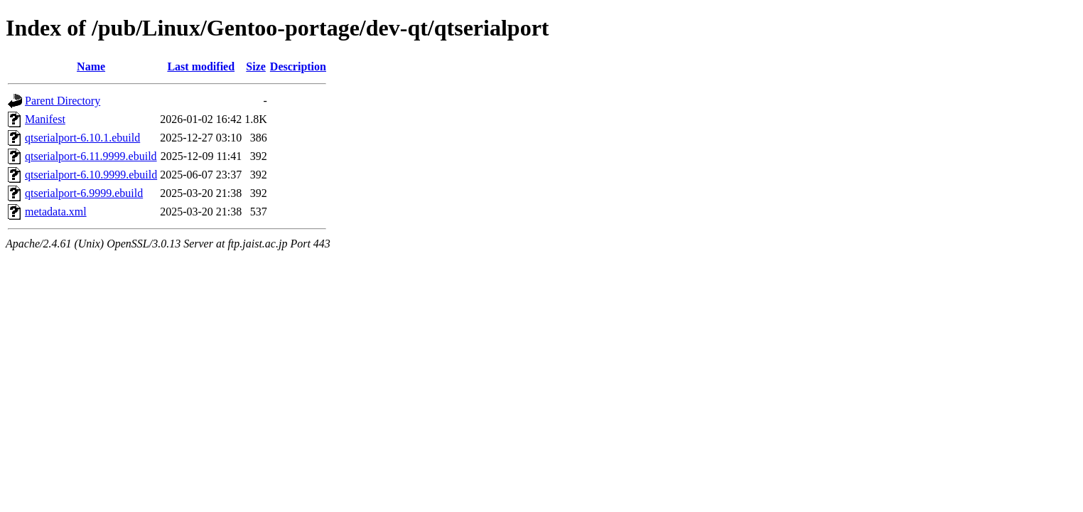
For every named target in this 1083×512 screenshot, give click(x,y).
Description (298, 66)
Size (256, 66)
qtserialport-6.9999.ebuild (84, 193)
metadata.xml (56, 212)
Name (91, 66)
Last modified (201, 66)
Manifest (45, 119)
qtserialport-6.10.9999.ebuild (91, 175)
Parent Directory (62, 101)
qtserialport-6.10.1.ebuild (82, 138)
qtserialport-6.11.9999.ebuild (91, 156)
